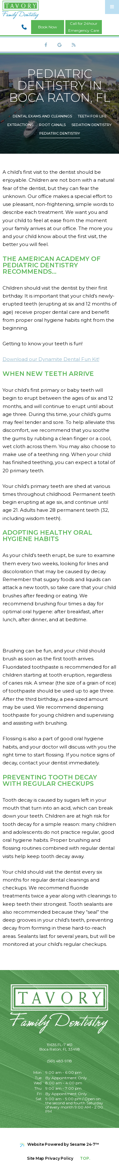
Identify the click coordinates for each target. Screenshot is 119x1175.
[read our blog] (74, 45)
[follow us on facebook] (46, 45)
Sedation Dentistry (91, 125)
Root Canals (52, 125)
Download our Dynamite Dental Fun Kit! (51, 359)
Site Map (35, 1158)
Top (86, 1156)
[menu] (112, 7)
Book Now (47, 27)
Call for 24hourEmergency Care (83, 27)
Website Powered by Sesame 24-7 (59, 1144)
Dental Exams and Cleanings (42, 116)
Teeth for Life (92, 116)
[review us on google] (60, 45)
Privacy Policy (59, 1158)
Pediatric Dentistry (59, 133)
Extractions (20, 125)
